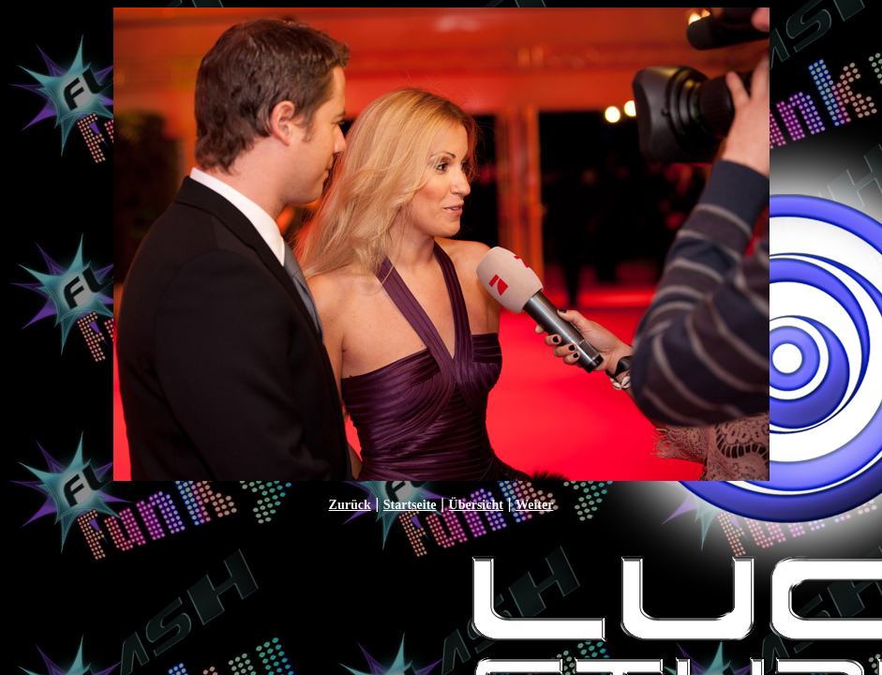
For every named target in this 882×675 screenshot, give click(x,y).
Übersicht (476, 505)
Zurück (350, 505)
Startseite (410, 505)
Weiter (534, 505)
